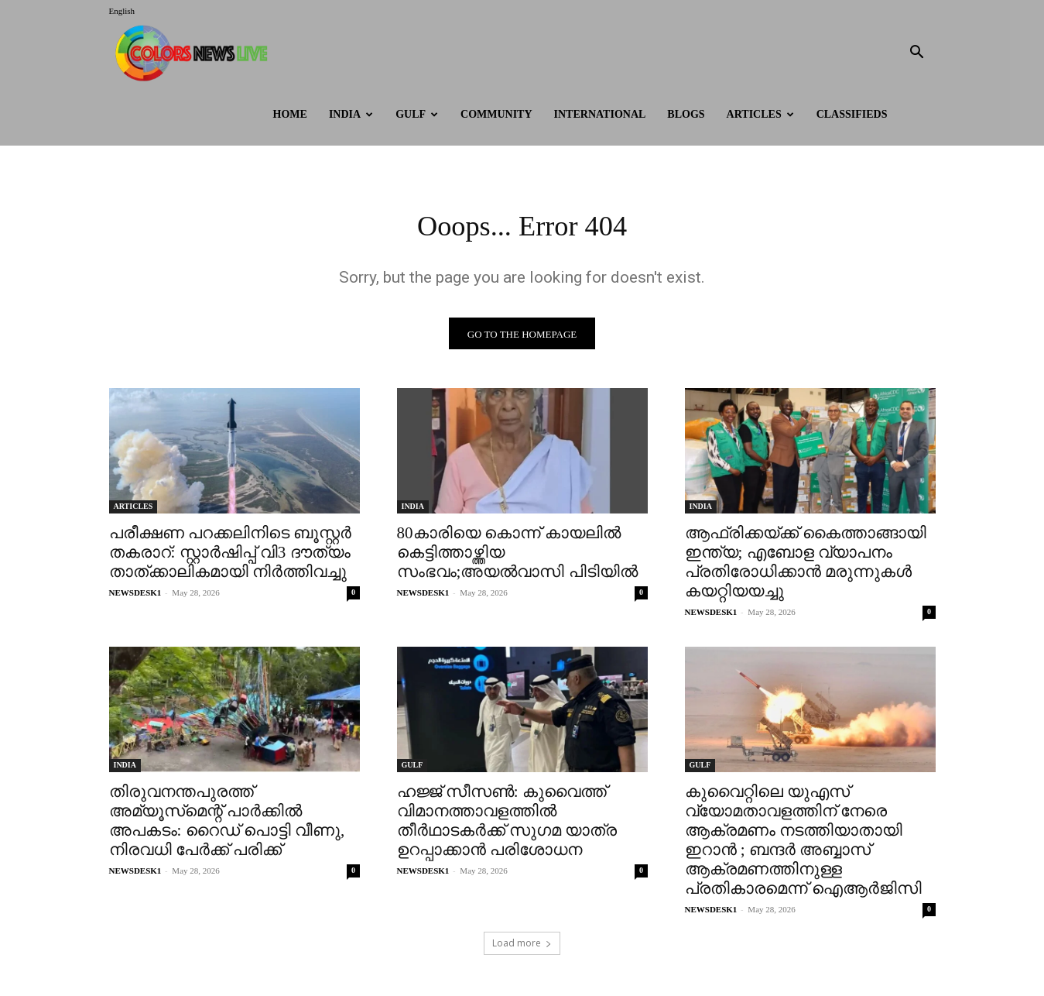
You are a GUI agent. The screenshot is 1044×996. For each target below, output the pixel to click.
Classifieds (852, 114)
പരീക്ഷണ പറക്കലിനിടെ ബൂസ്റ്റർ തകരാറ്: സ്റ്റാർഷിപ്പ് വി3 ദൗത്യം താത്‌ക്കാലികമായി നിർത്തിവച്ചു (230, 556)
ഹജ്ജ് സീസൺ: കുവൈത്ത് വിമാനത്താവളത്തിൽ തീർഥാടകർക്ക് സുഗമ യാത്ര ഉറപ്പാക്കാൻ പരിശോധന (507, 824)
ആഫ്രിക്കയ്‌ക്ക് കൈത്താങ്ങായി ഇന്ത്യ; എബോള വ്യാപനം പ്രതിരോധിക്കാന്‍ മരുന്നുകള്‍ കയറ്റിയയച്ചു (805, 565)
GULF (416, 114)
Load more (522, 946)
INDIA (351, 114)
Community (496, 114)
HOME (290, 114)
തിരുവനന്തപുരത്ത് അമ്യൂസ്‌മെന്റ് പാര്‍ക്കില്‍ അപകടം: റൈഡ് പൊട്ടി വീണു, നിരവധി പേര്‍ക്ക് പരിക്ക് (227, 824)
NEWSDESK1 (135, 596)
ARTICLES (760, 114)
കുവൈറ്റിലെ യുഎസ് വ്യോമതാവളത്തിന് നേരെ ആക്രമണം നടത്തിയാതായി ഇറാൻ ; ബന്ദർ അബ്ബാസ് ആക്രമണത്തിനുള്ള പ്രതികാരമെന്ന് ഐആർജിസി (803, 844)
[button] (917, 53)
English (122, 10)
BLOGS (685, 114)
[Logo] (195, 53)
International (600, 114)
